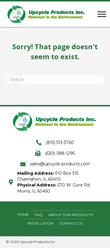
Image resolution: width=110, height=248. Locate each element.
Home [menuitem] (23, 214)
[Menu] (102, 14)
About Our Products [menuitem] (70, 215)
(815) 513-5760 (60, 142)
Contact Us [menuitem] (71, 223)
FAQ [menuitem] (39, 215)
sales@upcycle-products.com (60, 164)
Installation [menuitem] (40, 223)
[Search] (55, 79)
